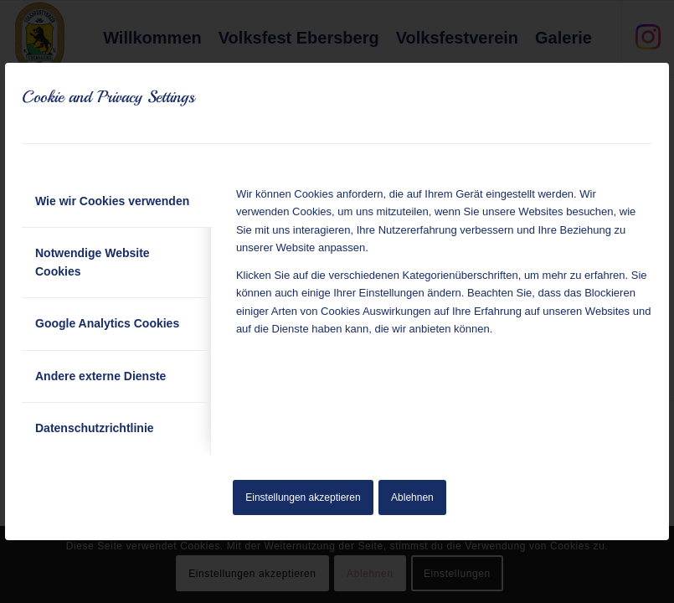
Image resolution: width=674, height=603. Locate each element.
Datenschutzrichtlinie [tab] (94, 428)
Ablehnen (412, 497)
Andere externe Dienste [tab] (100, 376)
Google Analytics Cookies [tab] (107, 323)
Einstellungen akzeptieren (302, 497)
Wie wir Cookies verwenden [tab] (112, 201)
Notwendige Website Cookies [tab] (92, 261)
